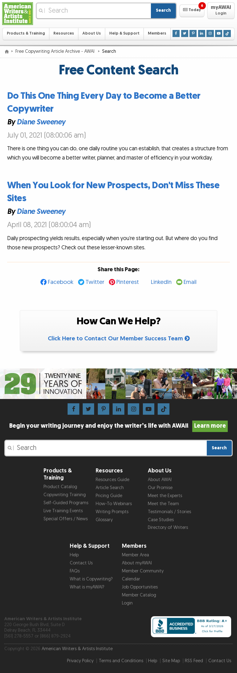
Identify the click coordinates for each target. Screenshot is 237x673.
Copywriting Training (65, 495)
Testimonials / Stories (169, 512)
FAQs (75, 571)
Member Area (135, 555)
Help (74, 555)
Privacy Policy (80, 661)
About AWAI (160, 480)
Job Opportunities (140, 587)
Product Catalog (60, 487)
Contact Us (81, 563)
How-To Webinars (114, 504)
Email (190, 282)
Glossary (104, 520)
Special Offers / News (66, 519)
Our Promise (160, 488)
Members (157, 33)
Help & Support (124, 33)
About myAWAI (137, 563)
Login (127, 603)
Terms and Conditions (121, 661)
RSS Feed (194, 661)
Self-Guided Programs (66, 503)
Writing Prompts (112, 512)
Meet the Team (163, 504)
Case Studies (161, 520)
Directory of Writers (168, 527)
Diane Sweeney (41, 122)
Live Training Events (63, 511)
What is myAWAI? (87, 587)
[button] (191, 10)
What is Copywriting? (91, 579)
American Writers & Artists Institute (77, 649)
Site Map (171, 661)
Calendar (131, 579)
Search (163, 10)
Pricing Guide (109, 496)
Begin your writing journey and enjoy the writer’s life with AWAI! (118, 426)
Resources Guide (112, 480)
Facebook (60, 282)
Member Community (143, 571)
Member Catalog (139, 595)
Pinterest (127, 282)
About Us (91, 33)
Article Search (110, 488)
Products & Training (26, 33)
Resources (63, 33)
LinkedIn (161, 282)
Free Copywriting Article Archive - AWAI (55, 51)
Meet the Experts (165, 496)
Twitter (94, 282)
